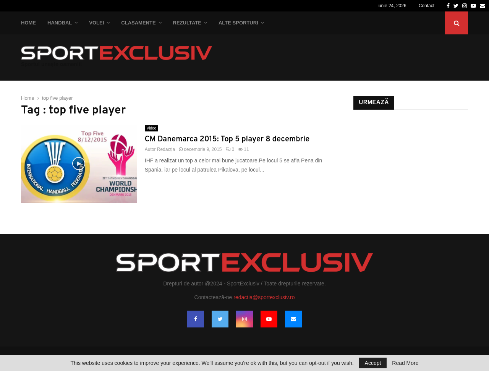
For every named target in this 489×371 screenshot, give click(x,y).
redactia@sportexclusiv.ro (264, 297)
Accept (373, 363)
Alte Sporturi (238, 23)
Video (151, 128)
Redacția (166, 149)
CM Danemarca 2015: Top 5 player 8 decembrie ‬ (228, 139)
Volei (96, 23)
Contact (426, 5)
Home (28, 23)
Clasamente (138, 23)
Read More (405, 363)
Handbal (59, 23)
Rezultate (187, 23)
